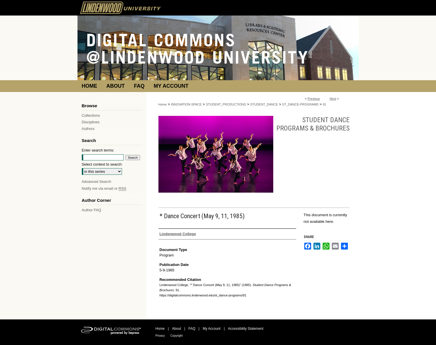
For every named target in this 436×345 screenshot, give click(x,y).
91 (324, 104)
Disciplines (91, 122)
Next (333, 98)
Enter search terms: (98, 150)
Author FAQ (91, 210)
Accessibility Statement (245, 329)
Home (162, 104)
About (176, 329)
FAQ (191, 329)
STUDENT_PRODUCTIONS (226, 104)
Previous (314, 98)
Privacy (160, 335)
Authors (88, 128)
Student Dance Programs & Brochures (313, 124)
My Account (211, 329)
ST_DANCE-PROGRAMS (300, 104)
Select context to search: (102, 164)
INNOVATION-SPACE (186, 104)
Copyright (176, 335)
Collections (91, 115)
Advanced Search (96, 181)
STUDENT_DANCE (264, 104)
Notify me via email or (104, 188)
